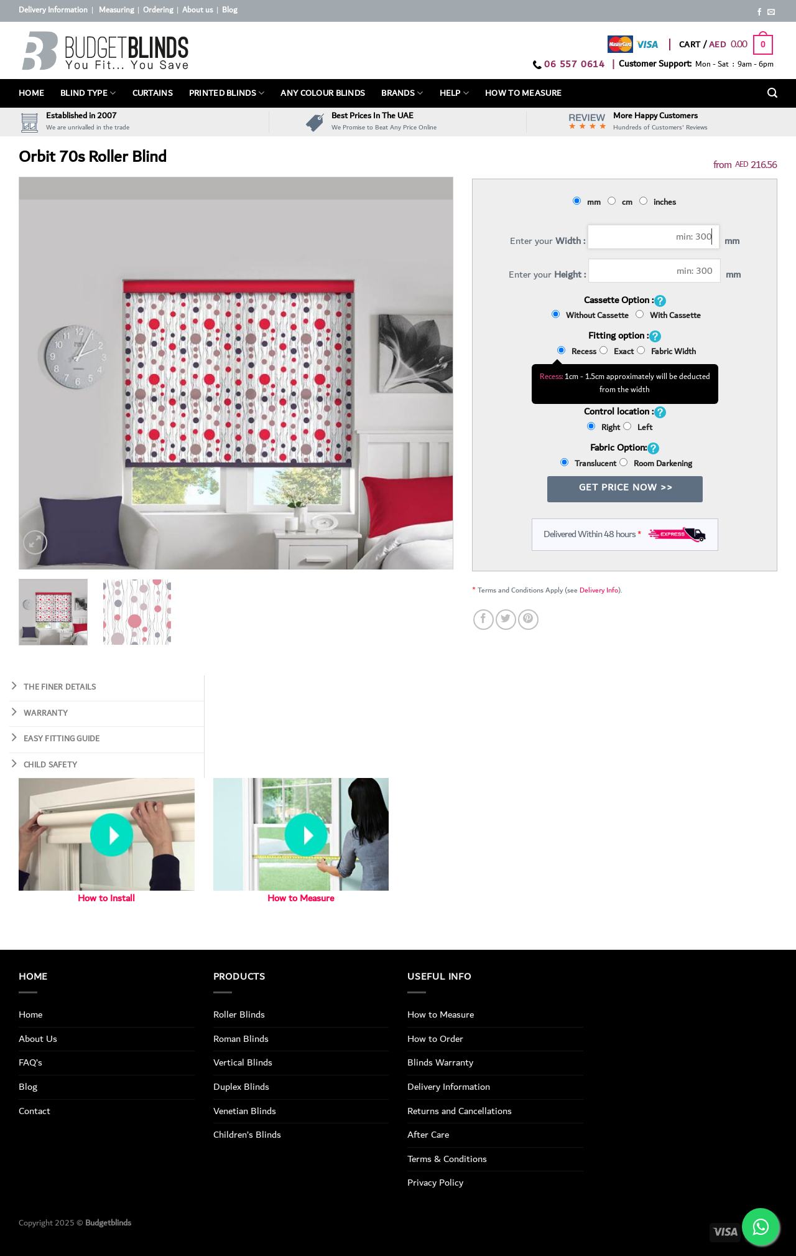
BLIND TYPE (88, 93)
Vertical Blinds (242, 1062)
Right (603, 427)
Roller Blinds (239, 1014)
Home (31, 93)
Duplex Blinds (241, 1087)
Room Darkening (655, 464)
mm (588, 202)
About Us (38, 1039)
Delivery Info (599, 590)
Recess (576, 352)
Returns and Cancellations (459, 1111)
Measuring (116, 10)
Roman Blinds (241, 1039)
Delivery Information (53, 10)
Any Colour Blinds (322, 93)
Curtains (152, 93)
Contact (34, 1111)
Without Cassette (592, 315)
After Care (428, 1135)
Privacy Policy (435, 1182)
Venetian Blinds (244, 1111)
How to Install (106, 898)
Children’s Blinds (247, 1135)
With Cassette (668, 315)
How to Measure (300, 898)
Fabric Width (666, 352)
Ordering (158, 10)
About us (197, 10)
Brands (402, 93)
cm (622, 202)
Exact (616, 352)
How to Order (435, 1039)
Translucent (588, 464)
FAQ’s (30, 1062)
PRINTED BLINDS (227, 93)
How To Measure (523, 93)
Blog (229, 10)
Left (637, 427)
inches (659, 202)
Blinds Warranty (440, 1062)
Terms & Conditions (447, 1159)
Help (455, 93)
